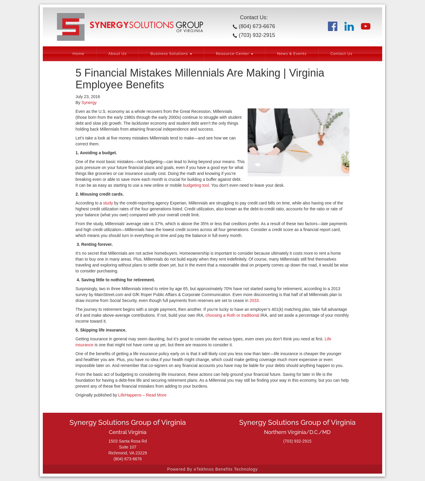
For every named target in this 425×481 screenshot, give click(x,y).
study (108, 203)
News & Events (292, 53)
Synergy (89, 102)
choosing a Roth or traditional (232, 315)
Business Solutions (171, 53)
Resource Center (234, 53)
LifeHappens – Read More (142, 395)
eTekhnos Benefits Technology (226, 469)
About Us (117, 53)
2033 (254, 300)
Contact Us (341, 53)
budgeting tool (196, 185)
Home (78, 53)
